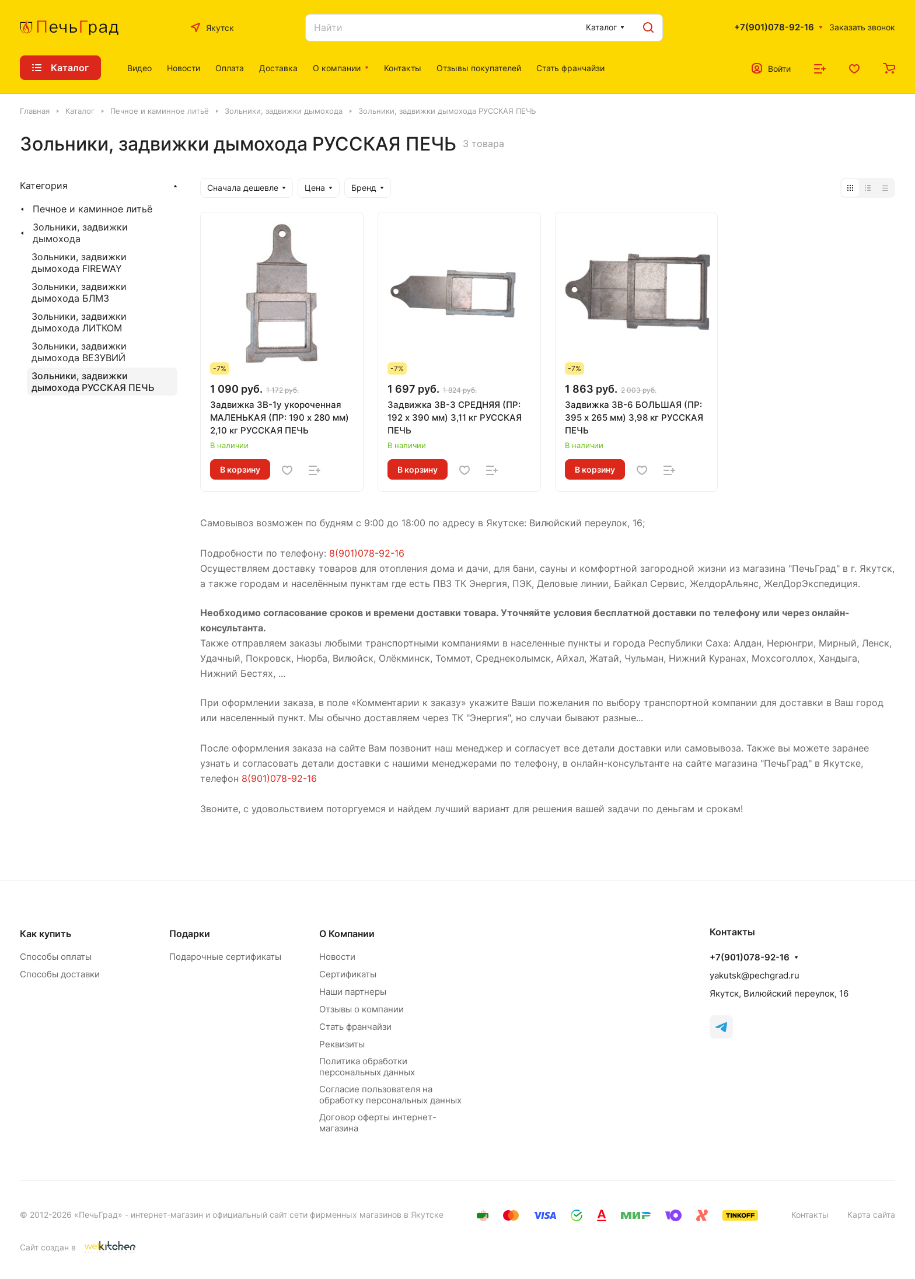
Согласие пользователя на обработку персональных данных (390, 1095)
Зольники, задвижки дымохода (80, 232)
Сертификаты (347, 974)
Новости (337, 956)
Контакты (810, 1214)
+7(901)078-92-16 (774, 27)
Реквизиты (342, 1044)
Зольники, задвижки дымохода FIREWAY (79, 262)
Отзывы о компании (361, 1009)
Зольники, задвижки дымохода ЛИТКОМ (79, 322)
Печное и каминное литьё (92, 209)
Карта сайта (871, 1214)
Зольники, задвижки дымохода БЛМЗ (79, 292)
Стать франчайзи (355, 1026)
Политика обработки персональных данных (367, 1067)
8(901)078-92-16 (366, 553)
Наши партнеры (352, 991)
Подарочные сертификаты (225, 956)
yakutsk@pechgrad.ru (754, 975)
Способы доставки (60, 974)
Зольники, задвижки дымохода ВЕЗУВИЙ (79, 352)
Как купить (45, 933)
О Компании (347, 933)
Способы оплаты (56, 956)
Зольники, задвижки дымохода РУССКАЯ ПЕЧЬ (93, 381)
